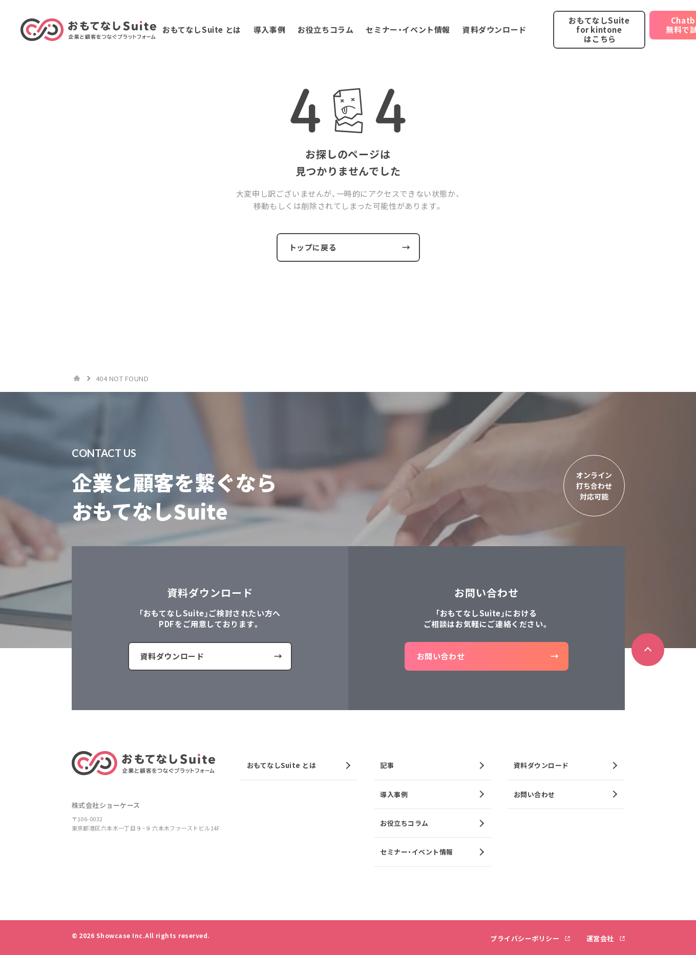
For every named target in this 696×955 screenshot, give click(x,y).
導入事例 (394, 794)
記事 (387, 765)
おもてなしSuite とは (282, 765)
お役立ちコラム (404, 823)
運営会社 (601, 938)
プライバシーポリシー (525, 938)
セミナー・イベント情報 (416, 852)
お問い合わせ (534, 794)
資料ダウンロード (541, 765)
